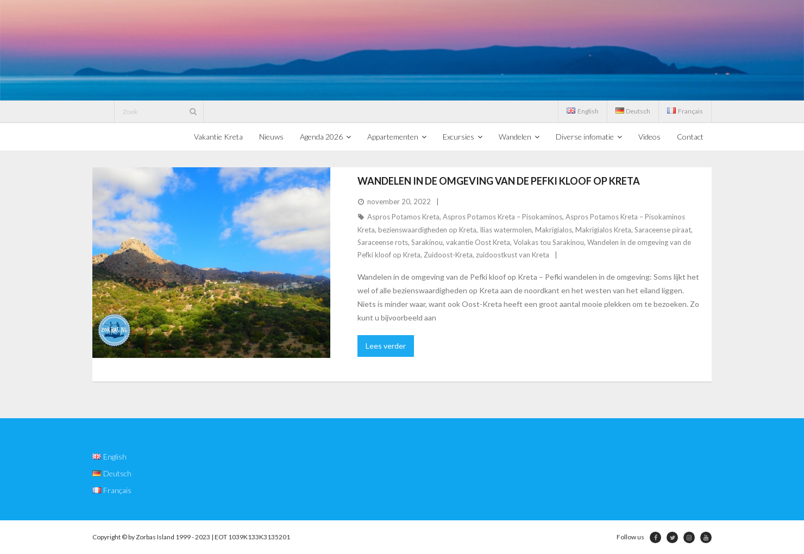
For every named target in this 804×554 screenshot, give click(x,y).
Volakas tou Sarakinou (548, 242)
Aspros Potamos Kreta (403, 216)
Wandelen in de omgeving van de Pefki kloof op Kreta (498, 181)
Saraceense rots (382, 242)
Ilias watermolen (506, 229)
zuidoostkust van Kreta (512, 254)
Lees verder (386, 345)
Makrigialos (553, 229)
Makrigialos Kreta (603, 229)
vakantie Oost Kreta (478, 242)
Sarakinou (427, 242)
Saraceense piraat (663, 229)
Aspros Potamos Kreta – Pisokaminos (502, 216)
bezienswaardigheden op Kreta (427, 229)
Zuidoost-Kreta (448, 254)
